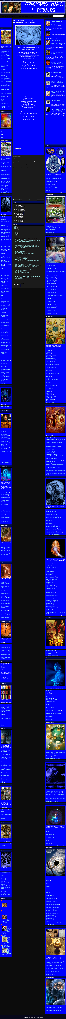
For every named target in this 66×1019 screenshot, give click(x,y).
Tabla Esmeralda (4, 891)
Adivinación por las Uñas (5, 406)
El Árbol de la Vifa (4, 882)
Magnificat (48, 368)
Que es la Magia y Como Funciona (52, 467)
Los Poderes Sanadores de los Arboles (53, 597)
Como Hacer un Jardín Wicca (51, 567)
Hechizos (47, 448)
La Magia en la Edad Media (6, 451)
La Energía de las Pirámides (51, 797)
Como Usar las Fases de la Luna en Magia (54, 442)
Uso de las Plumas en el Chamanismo (53, 534)
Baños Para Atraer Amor (50, 229)
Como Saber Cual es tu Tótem (51, 514)
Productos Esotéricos (5, 817)
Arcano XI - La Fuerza (5, 76)
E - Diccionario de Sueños (51, 275)
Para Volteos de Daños (5, 362)
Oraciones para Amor (5, 242)
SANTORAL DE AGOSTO (13, 16)
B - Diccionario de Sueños (51, 266)
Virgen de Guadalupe (50, 399)
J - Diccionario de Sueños (50, 286)
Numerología (48, 756)
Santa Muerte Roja (49, 394)
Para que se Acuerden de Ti (6, 376)
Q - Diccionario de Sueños (51, 303)
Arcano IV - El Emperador (5, 61)
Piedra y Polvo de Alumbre (6, 814)
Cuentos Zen (48, 693)
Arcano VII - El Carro (4, 70)
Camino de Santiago (4, 879)
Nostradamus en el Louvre (6, 454)
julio (16, 232)
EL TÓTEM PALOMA (19, 261)
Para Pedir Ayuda (4, 318)
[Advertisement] (12, 83)
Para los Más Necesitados (5, 369)
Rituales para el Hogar (5, 618)
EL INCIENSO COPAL (19, 278)
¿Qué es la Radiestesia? (50, 974)
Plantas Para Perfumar (50, 915)
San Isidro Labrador (49, 381)
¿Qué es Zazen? (49, 716)
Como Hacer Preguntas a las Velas (52, 440)
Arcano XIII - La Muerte (5, 79)
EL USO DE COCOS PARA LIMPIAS (21, 254)
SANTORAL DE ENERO (19, 221)
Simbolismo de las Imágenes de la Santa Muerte (5, 781)
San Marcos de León (50, 390)
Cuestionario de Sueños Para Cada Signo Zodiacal (55, 271)
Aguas (2, 811)
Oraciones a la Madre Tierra (51, 531)
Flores (47, 893)
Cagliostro (3, 432)
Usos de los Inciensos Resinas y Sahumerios (54, 845)
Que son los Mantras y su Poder (52, 708)
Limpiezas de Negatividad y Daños (52, 189)
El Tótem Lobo (48, 522)
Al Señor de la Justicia (50, 358)
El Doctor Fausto (4, 437)
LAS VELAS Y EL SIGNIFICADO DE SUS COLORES (25, 267)
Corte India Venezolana (50, 359)
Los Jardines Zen (49, 702)
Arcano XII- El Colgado (5, 78)
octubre (16, 229)
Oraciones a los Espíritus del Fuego (52, 373)
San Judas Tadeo (49, 387)
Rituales (2, 589)
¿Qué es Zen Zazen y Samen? (51, 717)
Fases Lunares (48, 580)
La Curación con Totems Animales (52, 526)
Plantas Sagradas (49, 918)
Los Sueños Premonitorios (51, 292)
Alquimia (2, 875)
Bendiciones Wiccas (49, 565)
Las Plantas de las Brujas (50, 594)
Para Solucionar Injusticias (6, 357)
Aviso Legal (18, 285)
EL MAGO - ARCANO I (19, 252)
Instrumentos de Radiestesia (51, 966)
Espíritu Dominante (49, 365)
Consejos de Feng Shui (5, 843)
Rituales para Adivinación (5, 603)
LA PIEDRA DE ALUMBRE (56, 72)
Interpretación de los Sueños (51, 284)
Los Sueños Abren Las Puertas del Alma (53, 290)
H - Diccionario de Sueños (51, 281)
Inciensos (2, 812)
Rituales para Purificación (5, 614)
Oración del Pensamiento (5, 550)
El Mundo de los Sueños (50, 277)
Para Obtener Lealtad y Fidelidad (52, 907)
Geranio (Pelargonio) (50, 837)
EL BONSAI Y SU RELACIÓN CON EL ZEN (23, 241)
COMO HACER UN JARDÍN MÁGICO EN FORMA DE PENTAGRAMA (28, 265)
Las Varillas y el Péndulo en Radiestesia (53, 969)
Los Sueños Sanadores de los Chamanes (53, 293)
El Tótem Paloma (49, 523)
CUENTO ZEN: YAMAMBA (20, 247)
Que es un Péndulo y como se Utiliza (53, 971)
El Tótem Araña (49, 519)
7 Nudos (2, 491)
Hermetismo (3, 884)
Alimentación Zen (49, 690)
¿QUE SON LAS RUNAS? (56, 100)
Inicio (29, 199)
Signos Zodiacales (4, 135)
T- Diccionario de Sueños (50, 307)
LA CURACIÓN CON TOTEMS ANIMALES (23, 272)
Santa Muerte (48, 393)
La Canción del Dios (49, 588)
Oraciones (48, 371)
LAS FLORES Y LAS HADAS (20, 263)
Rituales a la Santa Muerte (6, 769)
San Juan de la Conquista (50, 385)
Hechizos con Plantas (50, 895)
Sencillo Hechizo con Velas (51, 468)
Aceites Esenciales (49, 832)
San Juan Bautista (49, 384)
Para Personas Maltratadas (6, 327)
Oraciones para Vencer (5, 277)
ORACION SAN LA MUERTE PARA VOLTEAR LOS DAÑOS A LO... (27, 250)
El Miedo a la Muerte (4, 647)
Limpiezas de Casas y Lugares (51, 187)
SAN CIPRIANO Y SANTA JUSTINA (21, 257)
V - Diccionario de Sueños (51, 310)
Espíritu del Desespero (50, 367)
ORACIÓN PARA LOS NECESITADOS (22, 275)
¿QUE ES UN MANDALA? (20, 251)
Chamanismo (48, 512)
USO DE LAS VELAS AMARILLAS (21, 259)
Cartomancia (3, 84)
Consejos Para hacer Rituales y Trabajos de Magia (55, 443)
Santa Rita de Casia (49, 397)
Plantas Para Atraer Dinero (51, 912)
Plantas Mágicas (49, 603)
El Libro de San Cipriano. (50, 650)
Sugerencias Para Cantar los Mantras (53, 713)
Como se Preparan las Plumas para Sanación (54, 515)
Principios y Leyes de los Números (52, 758)
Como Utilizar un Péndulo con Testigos (53, 965)
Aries (2, 129)
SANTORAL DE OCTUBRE (33, 16)
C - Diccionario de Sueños (51, 268)
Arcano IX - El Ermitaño (5, 63)
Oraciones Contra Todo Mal (6, 226)
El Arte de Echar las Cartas (6, 93)
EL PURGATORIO (18, 248)
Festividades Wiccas (49, 582)
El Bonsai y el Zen (49, 695)
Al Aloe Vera (48, 353)
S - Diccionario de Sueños (51, 306)
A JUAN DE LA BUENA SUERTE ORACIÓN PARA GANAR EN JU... (27, 236)
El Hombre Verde (49, 574)
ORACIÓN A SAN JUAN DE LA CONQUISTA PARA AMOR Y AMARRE (57, 23)
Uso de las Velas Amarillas (6, 722)
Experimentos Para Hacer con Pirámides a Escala (55, 794)
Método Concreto (4, 96)
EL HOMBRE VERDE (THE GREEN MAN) (23, 269)
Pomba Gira (48, 376)
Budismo (47, 692)
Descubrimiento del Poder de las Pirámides (54, 791)
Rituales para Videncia (5, 617)
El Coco (47, 892)
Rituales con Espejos (5, 600)
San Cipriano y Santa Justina (51, 379)
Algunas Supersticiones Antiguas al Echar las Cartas (5, 51)
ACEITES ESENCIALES (19, 279)
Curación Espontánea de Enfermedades (53, 1007)
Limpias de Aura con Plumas (51, 528)
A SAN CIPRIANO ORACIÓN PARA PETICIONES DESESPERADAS (28, 260)
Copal (47, 835)
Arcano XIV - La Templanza (6, 81)
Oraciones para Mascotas (5, 257)
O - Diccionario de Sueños (51, 300)
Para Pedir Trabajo (4, 323)
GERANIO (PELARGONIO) (20, 242)
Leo (1, 134)
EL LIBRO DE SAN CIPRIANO (20, 239)
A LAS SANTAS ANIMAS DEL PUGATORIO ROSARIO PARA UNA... (27, 240)
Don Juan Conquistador (50, 362)
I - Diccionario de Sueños (50, 283)
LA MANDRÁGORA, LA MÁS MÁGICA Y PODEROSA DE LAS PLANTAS (57, 52)
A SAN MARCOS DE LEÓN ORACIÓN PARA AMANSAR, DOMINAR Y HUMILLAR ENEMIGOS (58, 42)
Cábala (2, 881)
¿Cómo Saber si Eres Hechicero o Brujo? (53, 615)
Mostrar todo (9, 956)
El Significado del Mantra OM (51, 699)
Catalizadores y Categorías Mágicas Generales (54, 439)
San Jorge (48, 382)
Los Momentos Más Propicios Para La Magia (54, 460)
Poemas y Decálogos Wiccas (51, 607)
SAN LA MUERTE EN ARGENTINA (21, 244)
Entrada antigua (41, 199)
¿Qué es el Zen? (49, 719)
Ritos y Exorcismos (4, 460)
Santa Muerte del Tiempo (50, 396)
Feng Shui (3, 845)
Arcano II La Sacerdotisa (5, 55)
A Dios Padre (48, 349)
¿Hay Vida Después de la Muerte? (52, 714)
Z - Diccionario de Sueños (50, 313)
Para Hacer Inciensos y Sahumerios (52, 904)
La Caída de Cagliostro (5, 449)
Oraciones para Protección (6, 269)
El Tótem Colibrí (49, 520)
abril (16, 235)
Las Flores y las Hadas (50, 592)
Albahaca (47, 880)
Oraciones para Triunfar (5, 275)
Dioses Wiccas (48, 573)
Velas (2, 725)
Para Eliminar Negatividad (51, 461)
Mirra (47, 840)
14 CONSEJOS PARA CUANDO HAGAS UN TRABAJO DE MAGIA (27, 266)
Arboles (47, 882)
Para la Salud (3, 367)
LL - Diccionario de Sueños (51, 289)
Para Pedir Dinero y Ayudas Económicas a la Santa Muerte (6, 767)
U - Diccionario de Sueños (51, 309)
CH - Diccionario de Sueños (51, 269)
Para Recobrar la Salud (5, 345)
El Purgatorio (3, 649)
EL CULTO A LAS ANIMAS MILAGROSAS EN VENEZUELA (26, 238)
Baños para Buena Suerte (50, 232)
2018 (15, 227)
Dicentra (47, 890)
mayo (16, 234)
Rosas (47, 921)
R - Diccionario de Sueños (51, 304)
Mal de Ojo (48, 190)
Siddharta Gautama (49, 711)
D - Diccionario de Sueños (51, 274)
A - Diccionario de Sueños (50, 265)
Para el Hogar (48, 463)
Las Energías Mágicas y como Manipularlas (54, 451)
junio (16, 233)
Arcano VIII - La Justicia (5, 72)
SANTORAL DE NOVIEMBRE (43, 16)
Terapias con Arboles (50, 924)
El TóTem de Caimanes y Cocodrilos (52, 517)
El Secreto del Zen (49, 698)
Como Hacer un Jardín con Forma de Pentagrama (55, 568)
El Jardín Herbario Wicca (50, 576)
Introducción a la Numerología (51, 755)
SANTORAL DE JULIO (4, 16)
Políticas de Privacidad (20, 283)
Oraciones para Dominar (5, 246)
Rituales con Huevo (4, 602)
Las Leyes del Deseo (5, 885)
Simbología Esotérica (5, 890)
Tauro (2, 137)
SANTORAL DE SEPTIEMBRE (23, 16)
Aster (47, 883)
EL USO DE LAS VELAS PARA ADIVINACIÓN (23, 264)
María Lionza (48, 370)
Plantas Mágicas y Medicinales (51, 910)
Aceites (47, 831)
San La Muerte (48, 388)
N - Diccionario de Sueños (51, 298)
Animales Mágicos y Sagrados (51, 511)
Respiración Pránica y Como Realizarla (53, 710)
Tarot (2, 109)
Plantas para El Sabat (50, 606)
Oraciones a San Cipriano (50, 652)
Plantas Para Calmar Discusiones (52, 913)
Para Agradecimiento (4, 288)
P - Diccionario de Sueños (50, 301)
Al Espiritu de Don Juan (50, 355)
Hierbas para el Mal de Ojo (51, 181)
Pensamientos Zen (49, 707)
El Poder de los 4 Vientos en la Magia (53, 446)
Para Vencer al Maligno (5, 360)
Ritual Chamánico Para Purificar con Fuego (54, 532)
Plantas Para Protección (50, 916)
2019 (15, 226)
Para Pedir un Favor (4, 325)
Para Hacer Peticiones (5, 304)
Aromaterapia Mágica (50, 834)
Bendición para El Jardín (50, 885)
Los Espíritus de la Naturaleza (51, 595)
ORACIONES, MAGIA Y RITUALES (36, 1017)
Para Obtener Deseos (50, 906)
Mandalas (48, 704)
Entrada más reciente (17, 199)
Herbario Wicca (49, 583)
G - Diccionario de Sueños (51, 280)
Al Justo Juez (48, 356)
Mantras (47, 705)
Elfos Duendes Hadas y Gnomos (52, 364)
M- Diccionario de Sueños (50, 296)
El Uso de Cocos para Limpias (51, 179)
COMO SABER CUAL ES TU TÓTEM (22, 273)
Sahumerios (48, 843)
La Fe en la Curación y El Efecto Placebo (53, 1008)
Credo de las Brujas (49, 571)
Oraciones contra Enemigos (6, 239)
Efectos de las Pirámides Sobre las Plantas (54, 792)
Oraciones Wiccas (49, 598)
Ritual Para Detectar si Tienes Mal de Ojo (53, 192)
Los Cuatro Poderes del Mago (51, 458)
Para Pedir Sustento (4, 322)
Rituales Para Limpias (5, 593)
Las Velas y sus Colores (5, 718)
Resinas (2, 818)
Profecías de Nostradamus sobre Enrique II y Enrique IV (6, 458)
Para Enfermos (3, 299)
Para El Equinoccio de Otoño (51, 600)
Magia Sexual (3, 503)
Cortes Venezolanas (49, 361)
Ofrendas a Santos (4, 218)
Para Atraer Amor (4, 289)
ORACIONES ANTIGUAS (4, 936)
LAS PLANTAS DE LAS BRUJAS (21, 258)
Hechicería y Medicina (50, 525)
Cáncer (2, 131)
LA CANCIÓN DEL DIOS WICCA (21, 270)
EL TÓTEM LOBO (18, 271)
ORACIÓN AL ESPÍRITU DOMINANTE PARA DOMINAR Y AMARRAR (57, 82)
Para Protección (4, 335)
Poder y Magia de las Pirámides (52, 801)
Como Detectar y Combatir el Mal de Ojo (53, 178)
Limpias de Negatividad (50, 452)
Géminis (2, 132)
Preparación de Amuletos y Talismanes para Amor (55, 464)
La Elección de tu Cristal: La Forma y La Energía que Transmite (6, 182)
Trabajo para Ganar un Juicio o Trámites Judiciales (55, 470)
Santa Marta (48, 391)
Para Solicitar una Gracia (5, 355)
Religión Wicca (48, 609)
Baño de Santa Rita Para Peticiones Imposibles (54, 227)
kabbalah (2, 893)
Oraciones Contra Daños (5, 221)
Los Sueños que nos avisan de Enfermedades (54, 295)
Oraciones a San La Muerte (6, 760)
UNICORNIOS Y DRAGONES (5, 901)
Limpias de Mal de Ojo (50, 184)
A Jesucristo (48, 350)
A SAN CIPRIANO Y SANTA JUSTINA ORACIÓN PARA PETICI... (27, 256)
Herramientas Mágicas (50, 449)
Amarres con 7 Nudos (5, 492)
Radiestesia (48, 972)
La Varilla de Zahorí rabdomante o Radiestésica (54, 968)
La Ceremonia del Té (50, 701)
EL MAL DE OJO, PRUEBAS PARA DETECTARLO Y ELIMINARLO (27, 276)
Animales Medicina (49, 509)
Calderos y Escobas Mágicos (51, 437)
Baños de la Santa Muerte (51, 230)
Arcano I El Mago (4, 54)
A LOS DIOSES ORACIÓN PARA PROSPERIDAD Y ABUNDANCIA (27, 246)
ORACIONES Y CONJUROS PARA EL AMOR (6, 946)
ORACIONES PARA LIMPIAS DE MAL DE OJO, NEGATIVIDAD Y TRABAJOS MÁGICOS (6, 912)
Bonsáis (47, 886)
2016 (15, 228)
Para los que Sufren (4, 372)
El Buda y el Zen (49, 696)
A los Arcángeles (49, 352)
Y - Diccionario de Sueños (50, 312)
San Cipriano (48, 378)
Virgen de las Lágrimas (50, 400)
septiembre (17, 231)
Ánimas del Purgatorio (50, 402)
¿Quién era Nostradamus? (6, 462)
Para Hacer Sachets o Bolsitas (51, 601)
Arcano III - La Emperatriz (5, 58)
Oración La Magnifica (50, 374)
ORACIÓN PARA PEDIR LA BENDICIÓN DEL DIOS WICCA (26, 245)
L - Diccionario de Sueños (50, 287)
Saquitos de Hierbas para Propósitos (52, 922)
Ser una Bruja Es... (49, 610)
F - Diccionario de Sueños (50, 278)
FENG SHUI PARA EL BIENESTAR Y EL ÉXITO (24, 277)
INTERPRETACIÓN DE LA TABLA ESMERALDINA (24, 253)
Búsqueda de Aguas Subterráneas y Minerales (54, 961)
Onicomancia (3, 408)
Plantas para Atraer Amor (50, 604)
